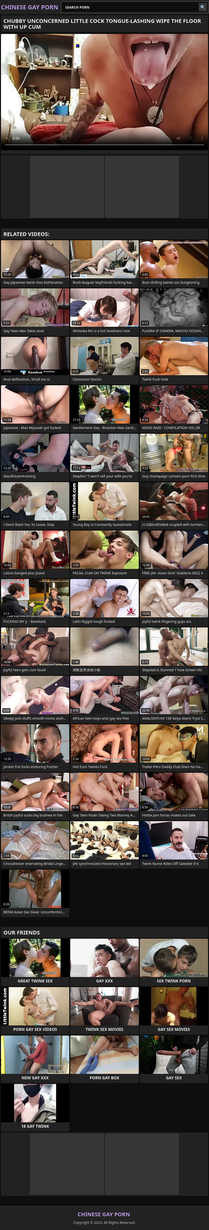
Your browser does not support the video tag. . (104, 92)
